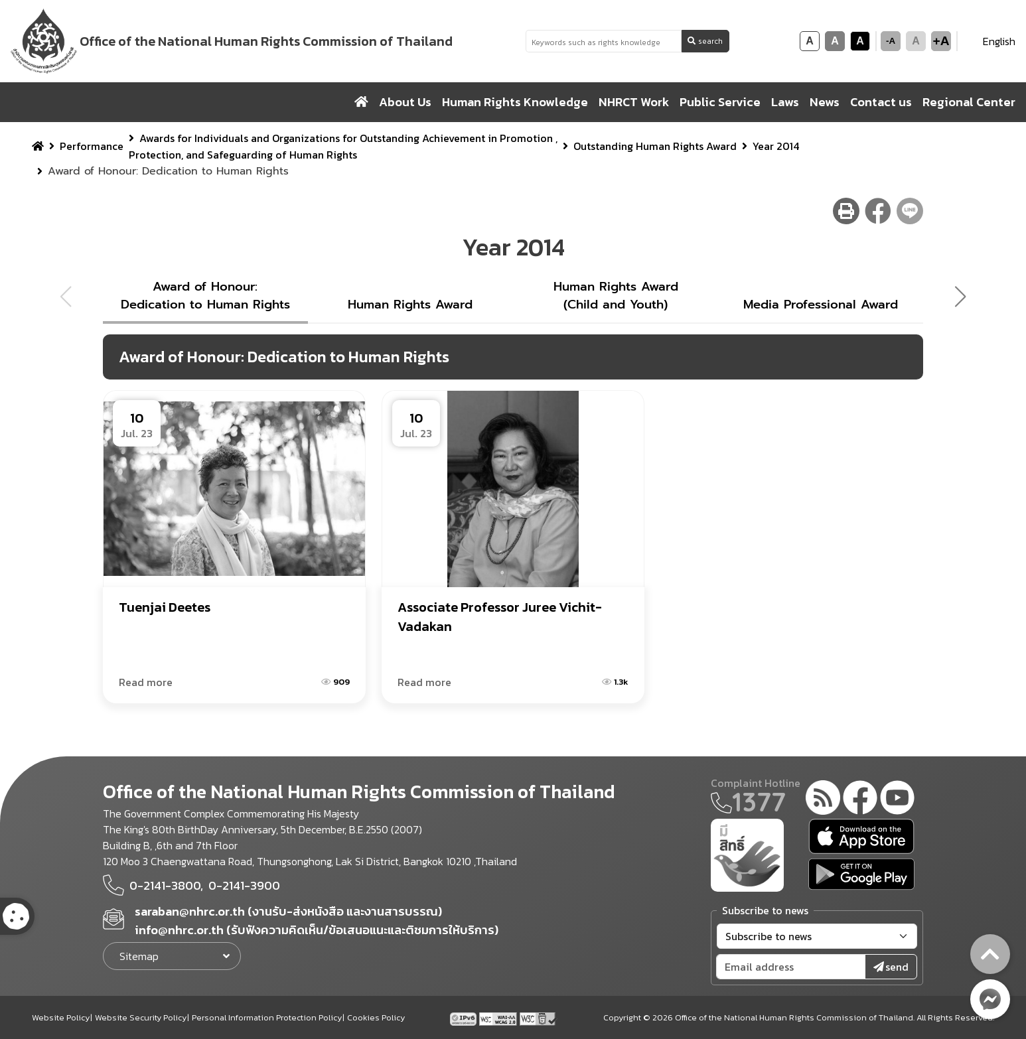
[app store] (861, 836)
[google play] (861, 874)
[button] (966, 296)
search (705, 41)
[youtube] (897, 799)
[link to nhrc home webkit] (233, 41)
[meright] (747, 854)
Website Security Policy (140, 1017)
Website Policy (61, 1017)
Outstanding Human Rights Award (655, 146)
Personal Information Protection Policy (267, 1017)
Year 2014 (776, 146)
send (891, 967)
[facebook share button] (878, 211)
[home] (361, 102)
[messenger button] (990, 999)
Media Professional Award (820, 304)
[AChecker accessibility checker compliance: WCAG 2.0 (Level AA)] (499, 1017)
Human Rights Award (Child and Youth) (615, 295)
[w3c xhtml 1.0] (538, 1017)
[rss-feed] (823, 799)
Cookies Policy (376, 1017)
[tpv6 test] (464, 1017)
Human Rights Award (410, 304)
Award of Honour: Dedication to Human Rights (205, 295)
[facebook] (860, 799)
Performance (91, 146)
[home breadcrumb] (38, 146)
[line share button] (910, 211)
